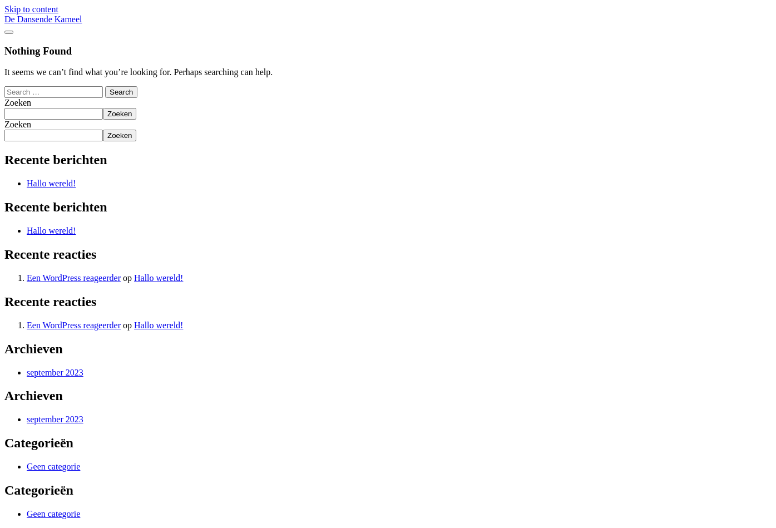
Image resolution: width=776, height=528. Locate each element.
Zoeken (17, 102)
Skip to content (31, 9)
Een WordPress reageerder (74, 278)
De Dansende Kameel (43, 19)
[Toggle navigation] (8, 32)
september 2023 (55, 372)
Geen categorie (53, 466)
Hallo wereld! (51, 183)
